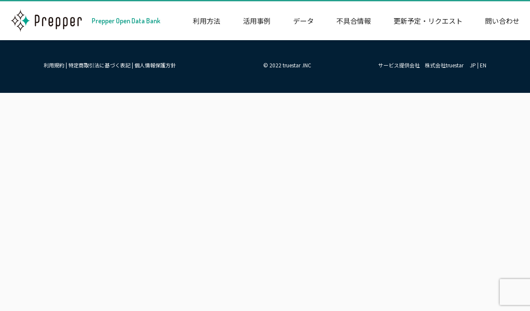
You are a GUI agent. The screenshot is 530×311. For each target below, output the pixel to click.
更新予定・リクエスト (428, 21)
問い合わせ (502, 21)
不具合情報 (353, 21)
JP (473, 65)
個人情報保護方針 (155, 65)
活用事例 (257, 21)
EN (483, 65)
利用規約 (54, 65)
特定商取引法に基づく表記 (99, 65)
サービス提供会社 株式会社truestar (420, 65)
